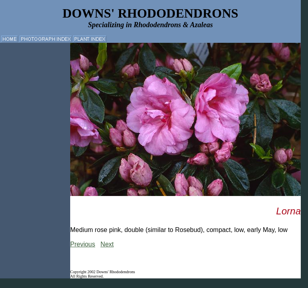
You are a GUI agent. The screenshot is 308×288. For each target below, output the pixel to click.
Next (107, 244)
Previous (82, 244)
